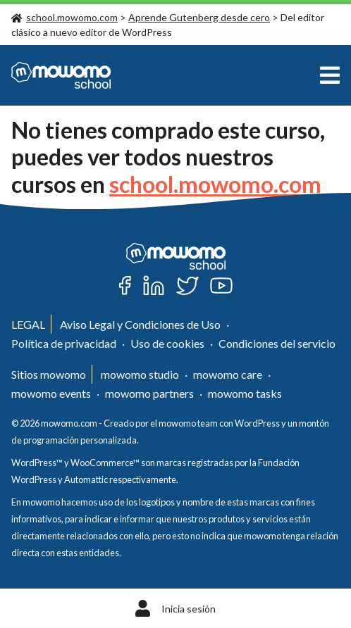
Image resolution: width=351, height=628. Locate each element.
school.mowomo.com (64, 17)
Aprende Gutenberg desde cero (199, 17)
